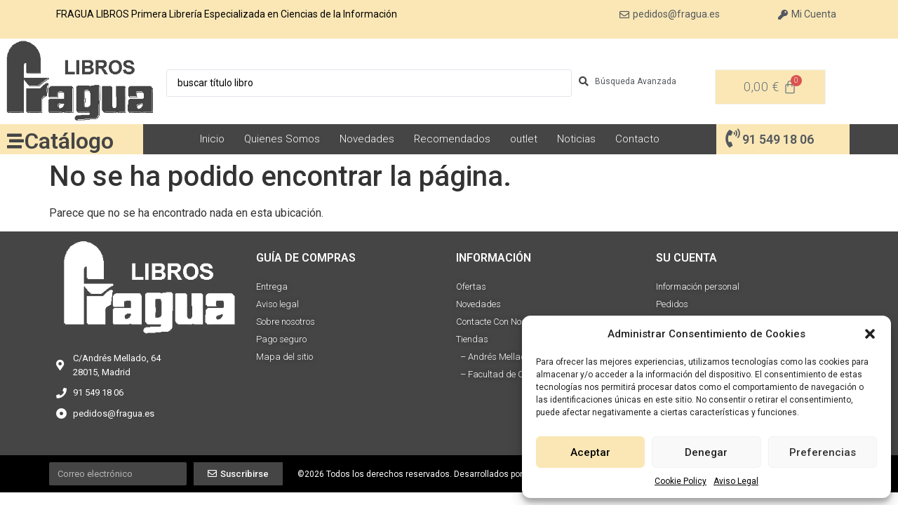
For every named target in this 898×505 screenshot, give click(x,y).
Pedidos (672, 304)
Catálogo (69, 141)
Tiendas (472, 339)
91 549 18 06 (778, 139)
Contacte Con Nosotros (501, 321)
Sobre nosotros (285, 321)
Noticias (576, 139)
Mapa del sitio (284, 356)
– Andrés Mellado (493, 356)
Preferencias (822, 452)
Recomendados (452, 139)
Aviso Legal (735, 481)
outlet (523, 139)
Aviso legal (277, 304)
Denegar (706, 452)
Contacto (637, 139)
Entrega (272, 286)
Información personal (697, 286)
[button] (870, 334)
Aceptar (590, 452)
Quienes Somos (282, 139)
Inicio (212, 139)
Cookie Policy (680, 481)
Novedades (367, 139)
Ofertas (471, 286)
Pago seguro (281, 339)
